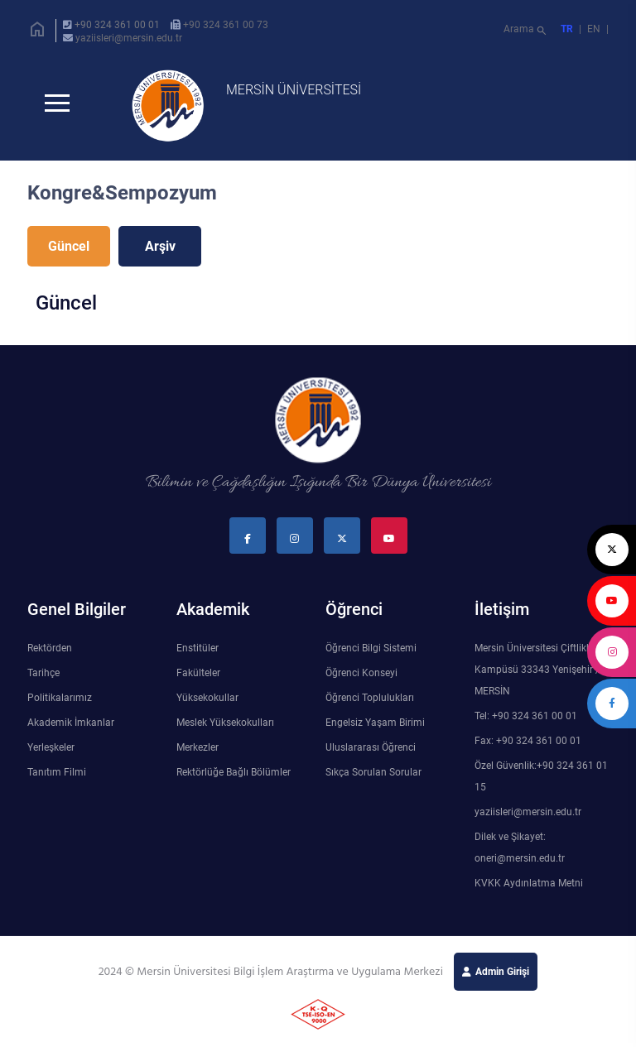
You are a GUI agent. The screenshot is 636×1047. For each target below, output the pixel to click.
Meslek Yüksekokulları (225, 722)
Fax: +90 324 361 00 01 (528, 741)
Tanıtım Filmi (56, 772)
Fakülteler (198, 673)
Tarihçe (43, 673)
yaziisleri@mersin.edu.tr (128, 38)
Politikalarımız (59, 698)
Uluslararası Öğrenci (370, 747)
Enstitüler (197, 648)
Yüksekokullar (207, 698)
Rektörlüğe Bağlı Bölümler (233, 772)
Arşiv (160, 246)
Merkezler (197, 747)
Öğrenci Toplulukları (369, 698)
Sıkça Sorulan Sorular (373, 772)
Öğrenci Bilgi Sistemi (371, 648)
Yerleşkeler (51, 747)
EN (595, 29)
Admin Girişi (502, 971)
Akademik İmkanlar (70, 722)
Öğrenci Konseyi (361, 673)
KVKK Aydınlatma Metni (529, 883)
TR (567, 29)
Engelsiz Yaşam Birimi (375, 722)
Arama (526, 31)
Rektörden (49, 648)
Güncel (68, 246)
